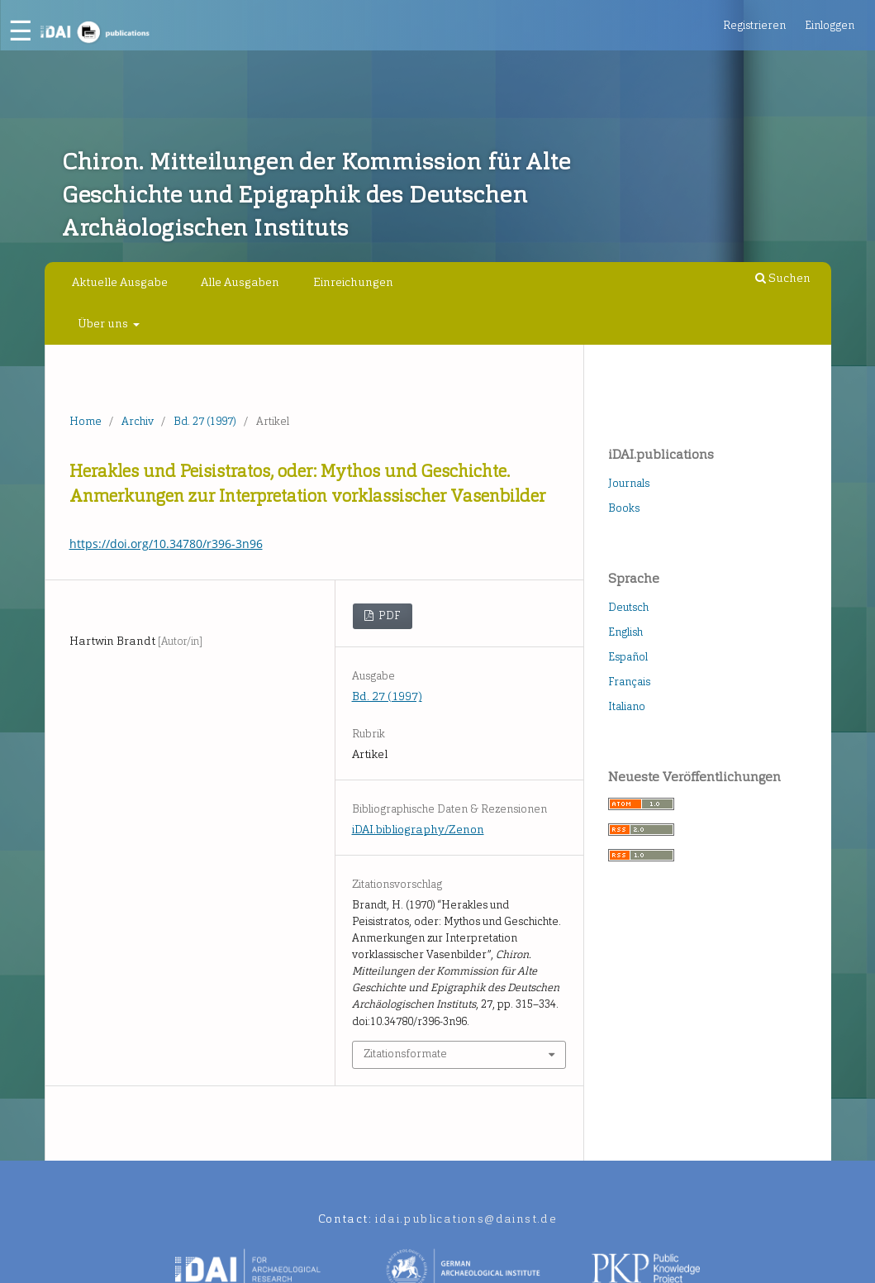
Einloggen (829, 25)
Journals (628, 483)
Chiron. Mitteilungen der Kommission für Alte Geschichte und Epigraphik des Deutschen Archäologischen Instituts (316, 194)
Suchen (783, 278)
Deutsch (628, 607)
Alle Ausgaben (240, 282)
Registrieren (754, 25)
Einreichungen (353, 282)
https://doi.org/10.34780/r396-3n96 (166, 543)
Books (624, 508)
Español (628, 657)
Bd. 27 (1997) (205, 421)
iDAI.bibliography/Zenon (418, 829)
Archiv (137, 421)
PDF (388, 615)
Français (629, 682)
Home (85, 421)
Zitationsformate (405, 1054)
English (625, 632)
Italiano (626, 706)
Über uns (104, 323)
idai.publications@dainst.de (466, 1219)
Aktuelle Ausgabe (120, 282)
